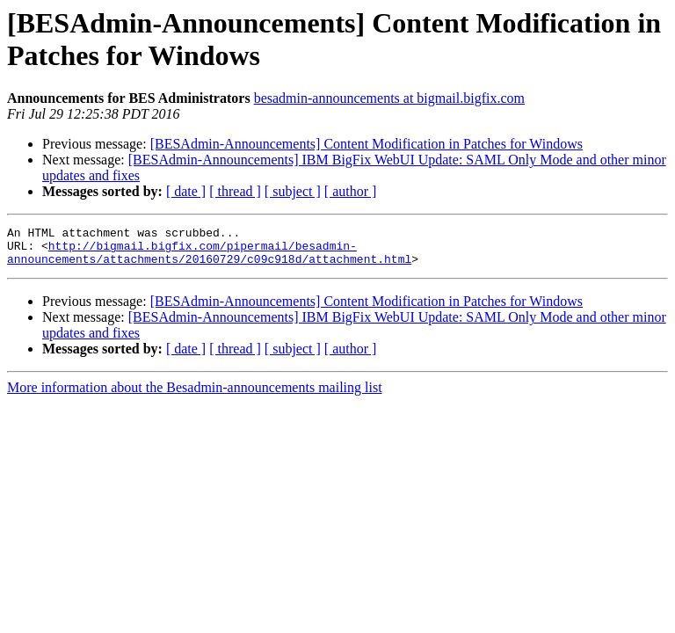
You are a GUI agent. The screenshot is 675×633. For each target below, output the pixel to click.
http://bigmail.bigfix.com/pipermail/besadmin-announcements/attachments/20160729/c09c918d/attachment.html (209, 258)
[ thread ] (235, 191)
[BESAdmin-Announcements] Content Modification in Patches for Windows (366, 143)
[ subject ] (293, 191)
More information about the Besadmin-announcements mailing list (194, 395)
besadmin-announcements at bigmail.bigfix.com (389, 98)
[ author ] (350, 191)
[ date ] (186, 191)
